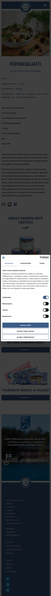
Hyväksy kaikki (25, 325)
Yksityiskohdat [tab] (25, 263)
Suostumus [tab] (9, 263)
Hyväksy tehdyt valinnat (25, 331)
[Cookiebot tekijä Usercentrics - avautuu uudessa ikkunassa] (40, 257)
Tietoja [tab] (41, 263)
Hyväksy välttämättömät (25, 337)
